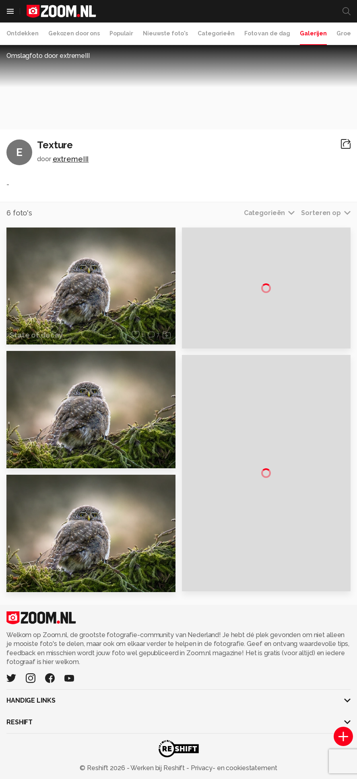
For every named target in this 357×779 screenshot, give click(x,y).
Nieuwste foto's (165, 33)
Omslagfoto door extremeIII (48, 55)
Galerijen (313, 33)
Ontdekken (22, 33)
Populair (121, 33)
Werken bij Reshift (157, 768)
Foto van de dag (267, 33)
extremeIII (71, 159)
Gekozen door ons (74, 33)
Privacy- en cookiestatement (233, 768)
